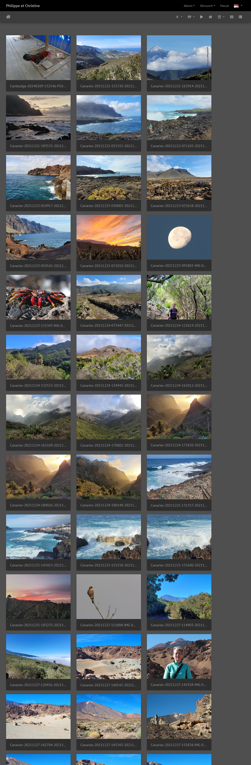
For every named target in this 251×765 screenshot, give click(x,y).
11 (106, 742)
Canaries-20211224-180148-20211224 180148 (156, 347)
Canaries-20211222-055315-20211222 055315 (33, 133)
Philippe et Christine (23, 5)
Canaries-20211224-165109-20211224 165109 (156, 294)
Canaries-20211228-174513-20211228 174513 (95, 722)
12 (115, 742)
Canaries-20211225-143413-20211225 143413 (33, 401)
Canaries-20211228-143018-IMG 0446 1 (95, 615)
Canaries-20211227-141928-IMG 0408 (33, 507)
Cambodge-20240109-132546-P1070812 (33, 80)
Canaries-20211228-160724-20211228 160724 (33, 668)
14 (135, 742)
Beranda (8, 17)
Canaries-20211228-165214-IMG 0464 (217, 668)
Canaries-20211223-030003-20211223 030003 (217, 133)
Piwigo (136, 757)
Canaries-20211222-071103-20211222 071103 (95, 133)
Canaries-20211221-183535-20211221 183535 (217, 80)
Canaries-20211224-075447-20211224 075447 (95, 240)
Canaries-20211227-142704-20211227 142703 (95, 508)
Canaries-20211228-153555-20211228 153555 (217, 615)
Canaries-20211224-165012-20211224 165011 (95, 294)
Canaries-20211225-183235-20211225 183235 (217, 401)
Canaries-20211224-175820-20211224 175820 (33, 347)
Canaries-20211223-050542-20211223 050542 (95, 187)
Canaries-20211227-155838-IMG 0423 (217, 508)
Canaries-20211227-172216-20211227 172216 (156, 561)
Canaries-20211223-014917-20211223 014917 (156, 133)
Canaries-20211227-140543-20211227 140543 (217, 454)
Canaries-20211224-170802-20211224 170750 (217, 294)
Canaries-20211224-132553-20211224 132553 (217, 240)
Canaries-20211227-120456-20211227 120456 (156, 454)
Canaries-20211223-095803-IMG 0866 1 (217, 186)
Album (188, 6)
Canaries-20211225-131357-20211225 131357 (217, 347)
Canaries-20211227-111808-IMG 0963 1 (33, 454)
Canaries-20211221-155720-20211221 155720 (95, 80)
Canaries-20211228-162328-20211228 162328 (156, 668)
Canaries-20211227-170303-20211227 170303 (95, 561)
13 (125, 742)
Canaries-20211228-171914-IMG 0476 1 (33, 722)
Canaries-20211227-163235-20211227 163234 (33, 561)
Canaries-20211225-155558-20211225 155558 (95, 401)
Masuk (224, 6)
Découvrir (206, 6)
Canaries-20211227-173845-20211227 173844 (217, 561)
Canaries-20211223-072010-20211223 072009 (156, 187)
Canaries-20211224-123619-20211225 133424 (156, 240)
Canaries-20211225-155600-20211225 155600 (156, 401)
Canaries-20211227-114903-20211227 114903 (95, 454)
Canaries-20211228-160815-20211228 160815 (95, 668)
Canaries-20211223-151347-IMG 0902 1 (33, 240)
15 (145, 742)
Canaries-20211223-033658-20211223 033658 (33, 187)
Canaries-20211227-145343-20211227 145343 (156, 508)
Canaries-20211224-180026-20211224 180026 (95, 347)
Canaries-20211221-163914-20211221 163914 (156, 80)
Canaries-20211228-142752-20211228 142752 (33, 615)
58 (164, 742)
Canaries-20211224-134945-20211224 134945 (33, 294)
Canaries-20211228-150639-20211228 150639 (156, 615)
